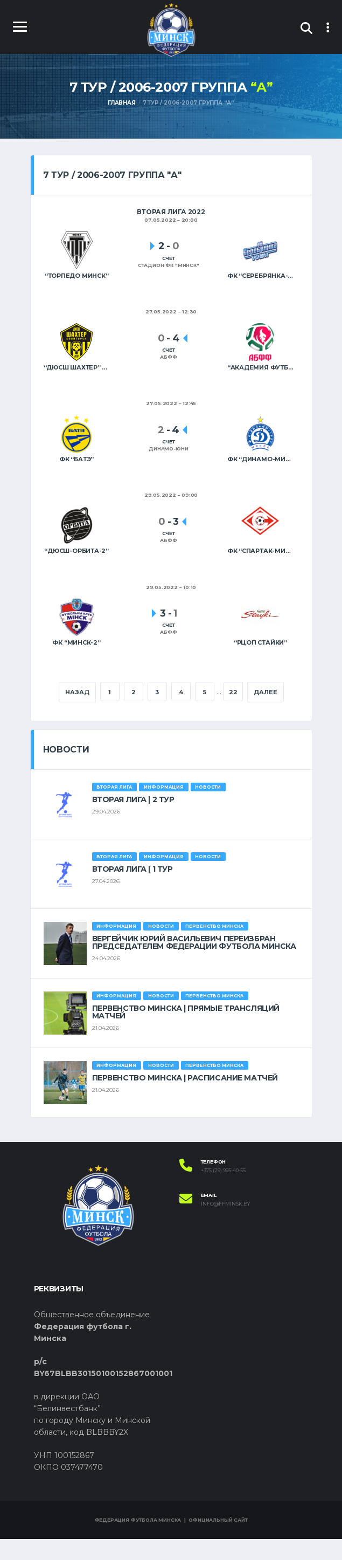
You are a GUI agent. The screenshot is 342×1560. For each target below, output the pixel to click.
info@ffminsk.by (225, 1225)
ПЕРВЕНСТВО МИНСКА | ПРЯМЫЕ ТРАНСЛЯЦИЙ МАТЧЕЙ (186, 1033)
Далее (171, 713)
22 (254, 692)
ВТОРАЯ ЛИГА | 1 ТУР (132, 890)
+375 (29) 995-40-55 (223, 1191)
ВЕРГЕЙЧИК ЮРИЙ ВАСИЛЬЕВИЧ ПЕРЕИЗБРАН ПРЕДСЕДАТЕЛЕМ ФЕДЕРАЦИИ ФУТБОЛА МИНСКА (194, 963)
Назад (97, 692)
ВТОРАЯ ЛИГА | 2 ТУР (133, 820)
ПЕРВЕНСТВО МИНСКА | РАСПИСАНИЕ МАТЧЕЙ (185, 1099)
